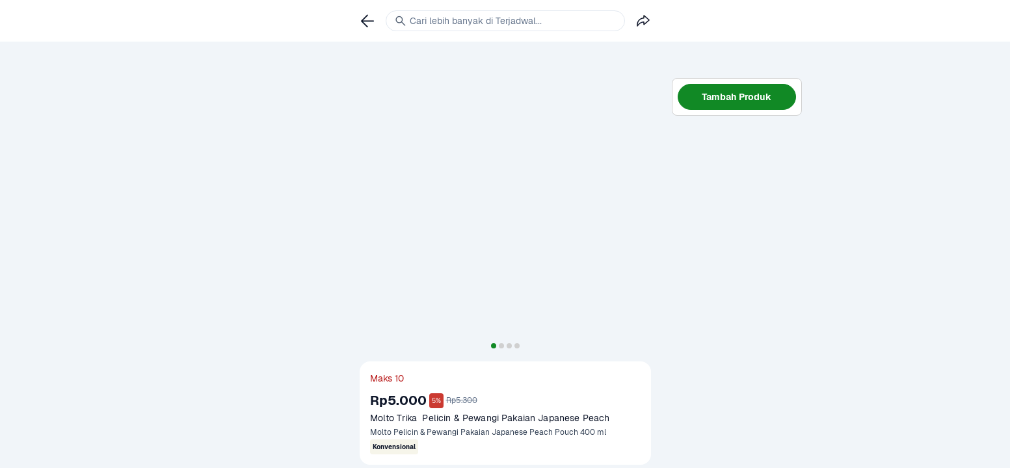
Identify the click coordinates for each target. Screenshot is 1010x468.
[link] (367, 21)
